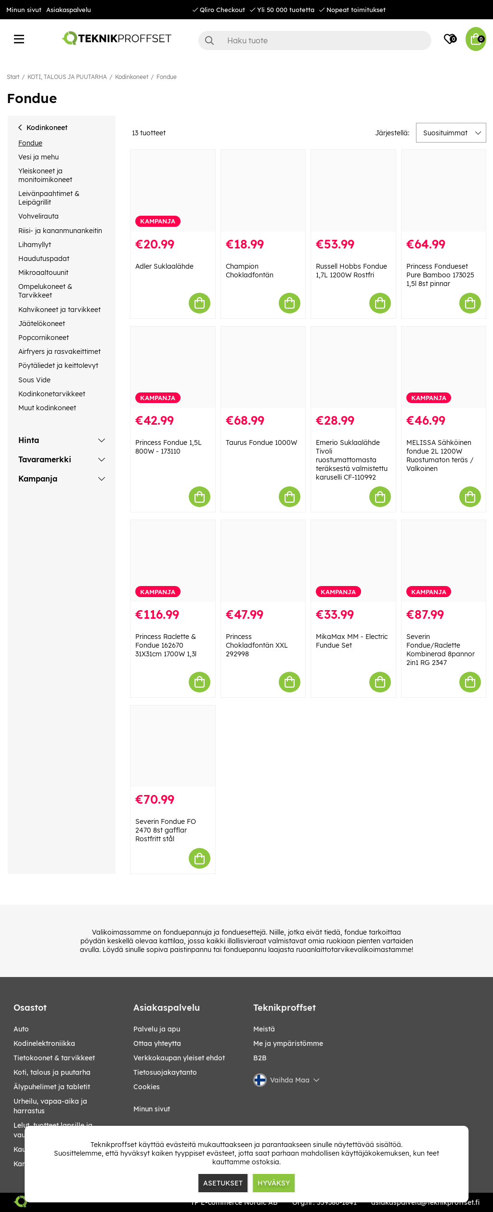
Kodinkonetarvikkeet (51, 394)
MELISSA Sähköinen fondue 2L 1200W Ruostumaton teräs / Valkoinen (440, 455)
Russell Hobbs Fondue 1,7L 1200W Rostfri (351, 270)
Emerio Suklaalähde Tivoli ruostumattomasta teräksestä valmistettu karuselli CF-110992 (352, 460)
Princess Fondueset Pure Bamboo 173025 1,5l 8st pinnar (440, 275)
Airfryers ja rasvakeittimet (59, 351)
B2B (260, 1058)
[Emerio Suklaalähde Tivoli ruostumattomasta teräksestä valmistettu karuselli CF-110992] (353, 367)
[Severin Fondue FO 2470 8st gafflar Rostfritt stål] (172, 746)
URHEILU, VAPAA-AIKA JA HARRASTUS (50, 1106)
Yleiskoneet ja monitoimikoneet (45, 175)
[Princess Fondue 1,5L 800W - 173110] (172, 367)
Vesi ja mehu (38, 157)
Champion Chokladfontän (249, 270)
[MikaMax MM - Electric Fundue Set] (353, 561)
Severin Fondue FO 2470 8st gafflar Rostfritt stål (165, 830)
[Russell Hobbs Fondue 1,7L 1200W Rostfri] (353, 191)
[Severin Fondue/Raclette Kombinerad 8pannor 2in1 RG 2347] (444, 561)
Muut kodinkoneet (47, 408)
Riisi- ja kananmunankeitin (60, 230)
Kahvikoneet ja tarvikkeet (59, 309)
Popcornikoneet (43, 337)
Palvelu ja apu (156, 1029)
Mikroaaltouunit (43, 272)
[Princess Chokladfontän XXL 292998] (263, 561)
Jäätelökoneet (41, 323)
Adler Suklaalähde (164, 266)
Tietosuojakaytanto (165, 1072)
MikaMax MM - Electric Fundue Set (352, 641)
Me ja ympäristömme (288, 1043)
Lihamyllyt (34, 244)
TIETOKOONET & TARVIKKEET (54, 1058)
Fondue (166, 76)
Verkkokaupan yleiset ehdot (179, 1058)
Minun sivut (23, 9)
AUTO (21, 1029)
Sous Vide (34, 380)
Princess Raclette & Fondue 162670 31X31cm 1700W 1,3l (165, 645)
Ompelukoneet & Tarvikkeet (45, 291)
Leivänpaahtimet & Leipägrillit (48, 198)
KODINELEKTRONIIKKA (44, 1043)
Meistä (264, 1029)
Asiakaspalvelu (68, 9)
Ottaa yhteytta (157, 1043)
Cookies (146, 1086)
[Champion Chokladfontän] (263, 191)
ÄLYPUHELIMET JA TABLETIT (51, 1086)
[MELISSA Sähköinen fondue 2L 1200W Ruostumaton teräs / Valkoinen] (444, 367)
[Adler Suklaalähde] (172, 191)
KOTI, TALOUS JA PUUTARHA (67, 76)
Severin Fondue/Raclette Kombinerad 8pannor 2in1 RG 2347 (440, 649)
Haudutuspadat (43, 258)
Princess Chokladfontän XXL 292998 (257, 645)
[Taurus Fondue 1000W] (263, 367)
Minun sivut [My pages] (151, 1109)
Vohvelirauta (38, 216)
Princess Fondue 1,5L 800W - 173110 (168, 447)
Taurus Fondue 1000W (261, 442)
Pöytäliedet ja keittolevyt (58, 365)
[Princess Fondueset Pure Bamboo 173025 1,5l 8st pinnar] (444, 191)
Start (13, 76)
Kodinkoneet (131, 76)
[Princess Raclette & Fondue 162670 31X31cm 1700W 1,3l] (172, 561)
